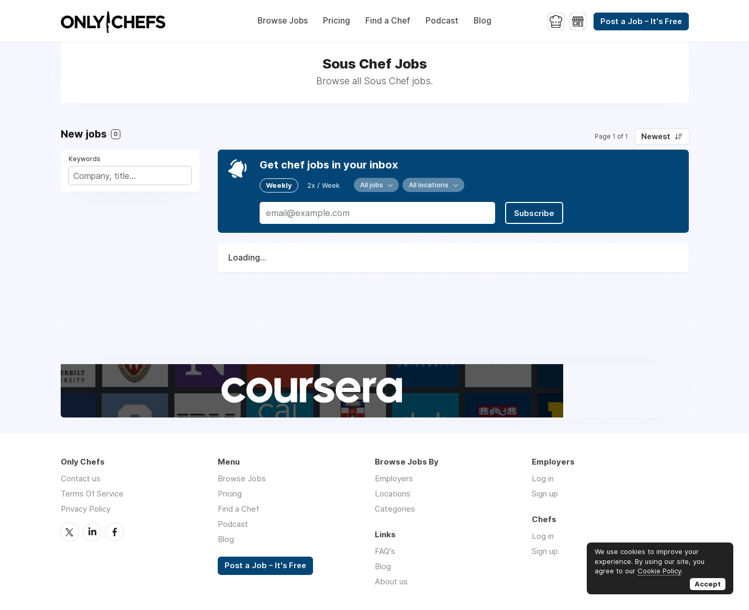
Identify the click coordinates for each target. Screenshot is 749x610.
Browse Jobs (283, 21)
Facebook (115, 532)
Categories (395, 509)
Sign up (545, 494)
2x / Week (323, 185)
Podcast (442, 21)
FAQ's (385, 551)
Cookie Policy (659, 571)
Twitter (70, 532)
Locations (392, 494)
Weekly (279, 185)
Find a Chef (387, 21)
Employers (394, 478)
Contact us (80, 478)
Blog (482, 21)
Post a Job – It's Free (641, 21)
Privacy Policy (85, 509)
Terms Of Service (92, 494)
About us (391, 581)
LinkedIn (92, 532)
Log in (543, 478)
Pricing (336, 21)
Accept (708, 584)
